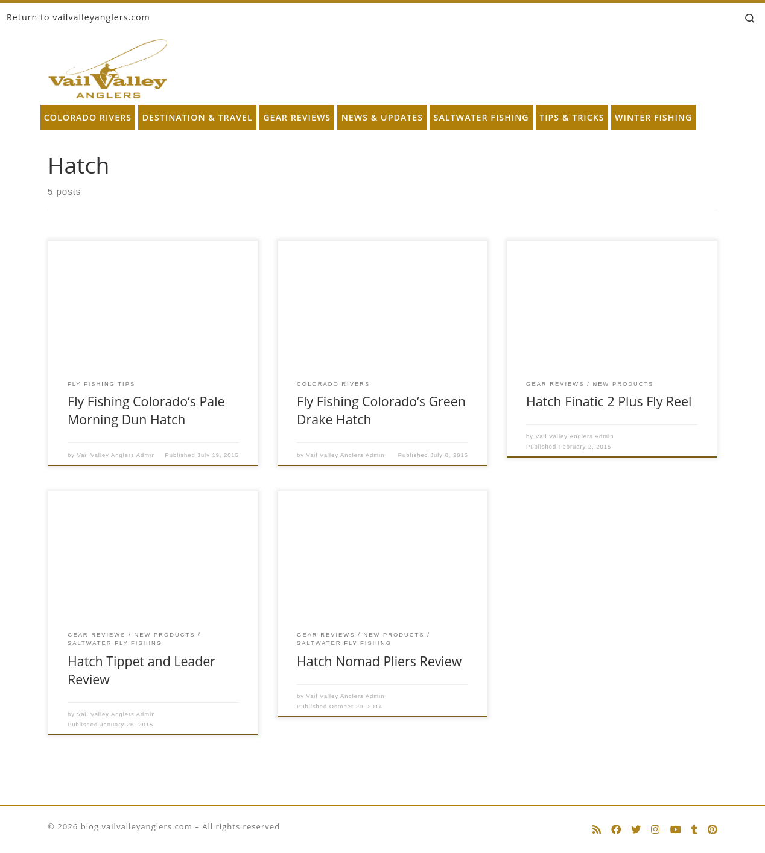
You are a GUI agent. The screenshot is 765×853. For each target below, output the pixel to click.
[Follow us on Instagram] (655, 829)
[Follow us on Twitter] (636, 829)
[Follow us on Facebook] (616, 829)
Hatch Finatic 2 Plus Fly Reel (608, 401)
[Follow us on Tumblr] (694, 829)
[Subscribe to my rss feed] (596, 829)
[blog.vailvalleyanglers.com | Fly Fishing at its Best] (108, 66)
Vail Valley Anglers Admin (116, 455)
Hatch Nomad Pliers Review (379, 661)
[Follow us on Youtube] (675, 829)
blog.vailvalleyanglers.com (136, 826)
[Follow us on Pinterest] (712, 829)
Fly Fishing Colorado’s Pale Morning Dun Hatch (146, 410)
